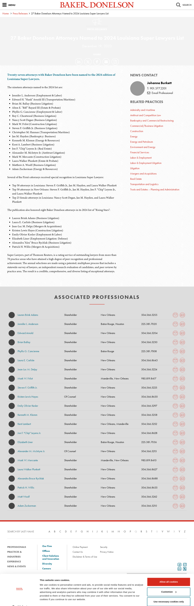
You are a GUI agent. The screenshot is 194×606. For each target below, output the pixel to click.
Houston (119, 324)
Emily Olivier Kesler (28, 405)
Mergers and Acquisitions (143, 173)
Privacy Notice (107, 551)
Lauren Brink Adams (28, 315)
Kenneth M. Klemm (27, 415)
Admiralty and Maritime (142, 110)
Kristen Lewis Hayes (28, 396)
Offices (46, 551)
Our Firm (47, 546)
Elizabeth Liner (25, 442)
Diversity (47, 563)
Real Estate (136, 179)
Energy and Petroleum (141, 141)
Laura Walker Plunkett (29, 469)
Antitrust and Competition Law (145, 115)
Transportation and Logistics (144, 184)
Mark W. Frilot (25, 378)
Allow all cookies (169, 574)
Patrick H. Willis (26, 487)
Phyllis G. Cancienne (28, 351)
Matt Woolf (24, 496)
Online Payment (80, 547)
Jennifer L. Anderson (28, 324)
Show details (47, 600)
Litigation (134, 168)
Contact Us (78, 551)
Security (103, 547)
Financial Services (139, 152)
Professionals (16, 547)
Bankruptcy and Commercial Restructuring (152, 120)
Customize (168, 584)
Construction (136, 131)
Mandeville (107, 378)
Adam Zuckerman (27, 505)
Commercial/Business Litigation (146, 126)
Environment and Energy (142, 147)
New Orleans (108, 315)
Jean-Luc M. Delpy (27, 369)
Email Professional (160, 93)
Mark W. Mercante (28, 460)
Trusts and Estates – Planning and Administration (154, 189)
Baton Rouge (107, 324)
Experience (14, 561)
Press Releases (20, 13)
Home (5, 13)
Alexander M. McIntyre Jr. (31, 451)
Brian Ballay (24, 342)
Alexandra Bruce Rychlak (31, 478)
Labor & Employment (141, 157)
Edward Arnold (25, 333)
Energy (133, 136)
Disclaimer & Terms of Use (85, 556)
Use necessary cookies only (169, 594)
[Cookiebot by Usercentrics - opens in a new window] (19, 600)
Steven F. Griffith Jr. (27, 387)
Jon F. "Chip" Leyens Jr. (29, 433)
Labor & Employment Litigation (145, 163)
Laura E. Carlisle (26, 360)
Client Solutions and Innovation (50, 557)
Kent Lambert (24, 424)
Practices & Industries (14, 554)
